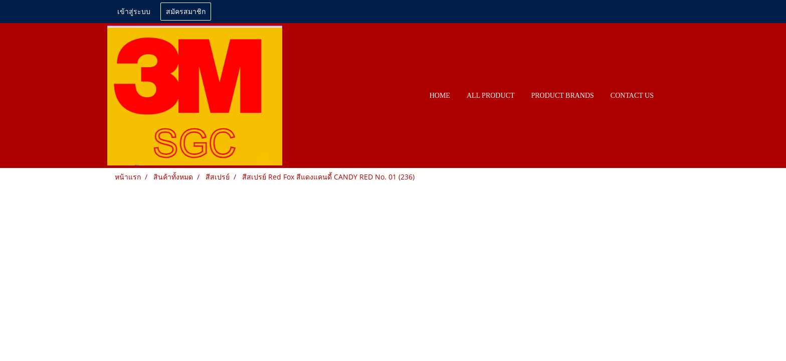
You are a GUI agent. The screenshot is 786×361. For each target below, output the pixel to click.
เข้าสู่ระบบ (133, 12)
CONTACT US (632, 95)
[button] (671, 96)
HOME (440, 95)
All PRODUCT (491, 95)
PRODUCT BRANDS (562, 95)
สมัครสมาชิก (186, 12)
